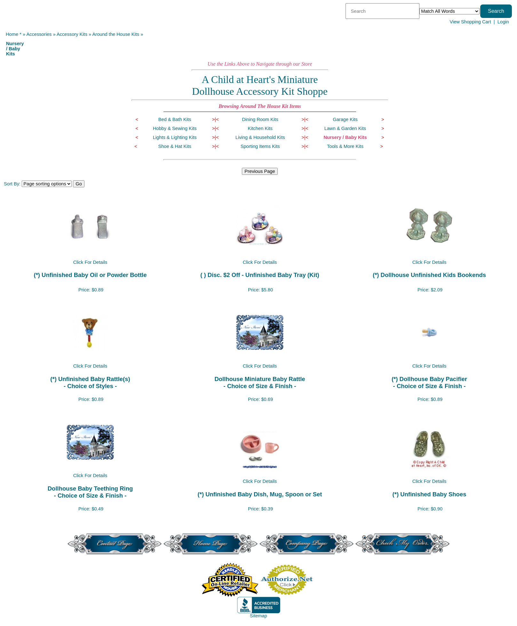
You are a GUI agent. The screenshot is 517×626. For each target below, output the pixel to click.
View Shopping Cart (470, 21)
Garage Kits (345, 119)
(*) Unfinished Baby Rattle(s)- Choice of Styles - (90, 382)
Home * (13, 34)
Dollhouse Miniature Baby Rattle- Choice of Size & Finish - (259, 382)
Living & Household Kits (260, 137)
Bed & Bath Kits (174, 119)
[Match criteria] (449, 11)
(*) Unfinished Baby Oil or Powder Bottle (90, 275)
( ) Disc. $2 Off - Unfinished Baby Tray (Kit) (259, 275)
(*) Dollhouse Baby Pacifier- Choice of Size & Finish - (429, 382)
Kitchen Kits (260, 128)
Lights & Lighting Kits (175, 137)
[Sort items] (47, 184)
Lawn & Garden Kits (345, 128)
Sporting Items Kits (260, 146)
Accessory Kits (72, 34)
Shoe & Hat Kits (174, 146)
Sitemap (258, 615)
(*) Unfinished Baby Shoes (429, 494)
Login (503, 21)
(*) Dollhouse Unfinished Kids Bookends (429, 275)
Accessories (39, 34)
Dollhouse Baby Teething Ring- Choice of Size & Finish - (90, 492)
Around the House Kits (115, 34)
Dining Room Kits (260, 119)
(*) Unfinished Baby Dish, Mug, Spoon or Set (260, 494)
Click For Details (90, 262)
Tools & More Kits (345, 146)
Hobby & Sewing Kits (175, 128)
